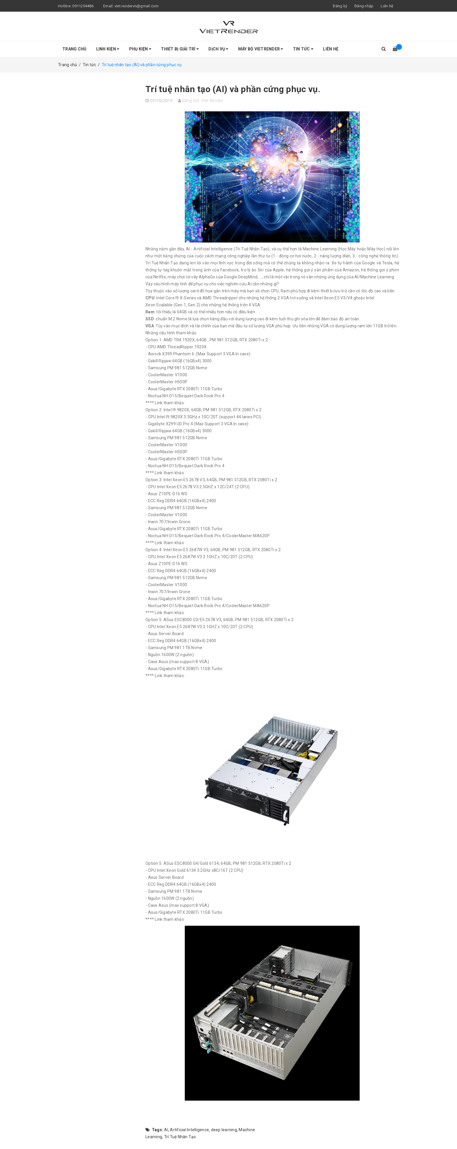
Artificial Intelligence (189, 1129)
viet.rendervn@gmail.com (137, 6)
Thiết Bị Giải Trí (180, 49)
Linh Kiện (107, 49)
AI (166, 1129)
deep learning (224, 1129)
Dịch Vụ (218, 49)
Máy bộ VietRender (260, 49)
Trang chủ (74, 49)
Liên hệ (387, 6)
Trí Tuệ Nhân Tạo (180, 1136)
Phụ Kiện (140, 49)
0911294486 (83, 6)
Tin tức (303, 49)
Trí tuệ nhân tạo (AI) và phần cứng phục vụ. (232, 89)
